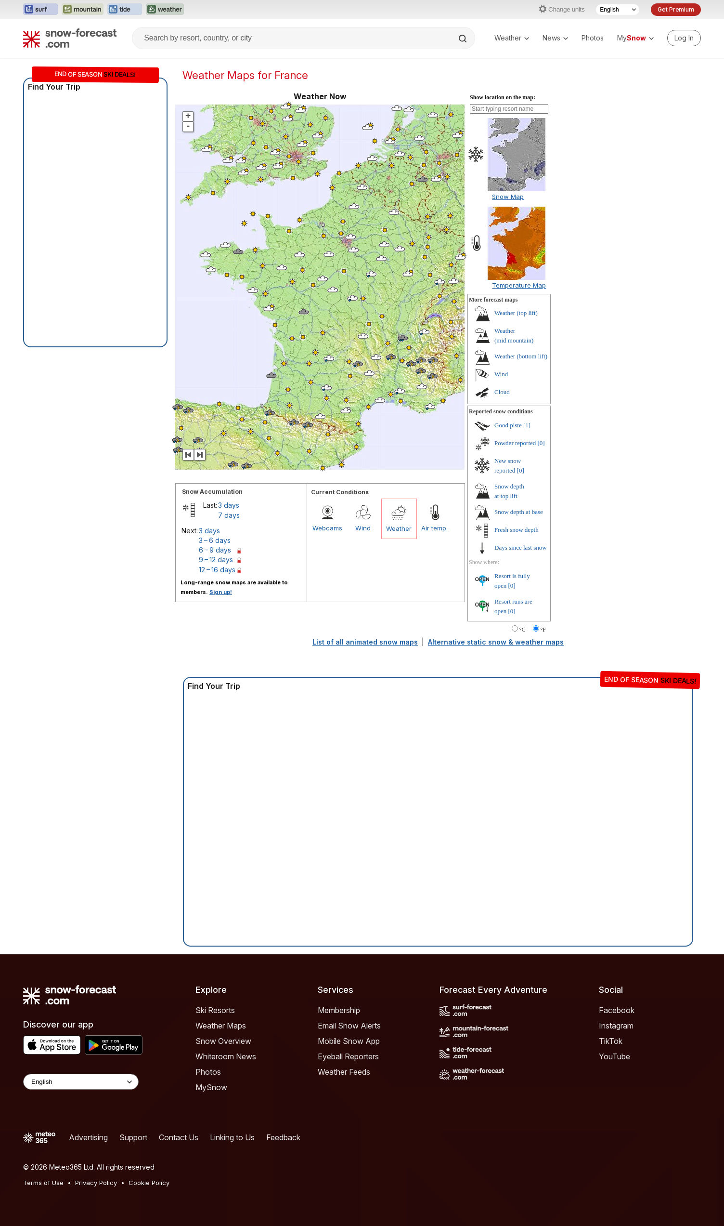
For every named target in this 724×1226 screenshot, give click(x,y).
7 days (229, 515)
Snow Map (508, 196)
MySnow (211, 1087)
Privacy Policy (96, 1182)
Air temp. (434, 528)
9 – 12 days (216, 559)
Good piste (508, 425)
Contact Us (178, 1137)
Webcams (327, 528)
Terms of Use (43, 1182)
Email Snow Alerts (349, 1025)
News (555, 38)
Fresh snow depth (516, 529)
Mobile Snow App (349, 1041)
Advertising (88, 1137)
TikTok (610, 1041)
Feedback (283, 1137)
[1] (526, 425)
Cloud (502, 391)
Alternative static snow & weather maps (496, 642)
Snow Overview (223, 1041)
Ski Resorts (215, 1010)
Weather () (516, 312)
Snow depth (518, 511)
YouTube (614, 1056)
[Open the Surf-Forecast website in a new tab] (40, 9)
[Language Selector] (617, 9)
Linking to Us (232, 1137)
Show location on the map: (502, 97)
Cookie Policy (149, 1182)
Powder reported (515, 443)
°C (522, 629)
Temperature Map (519, 285)
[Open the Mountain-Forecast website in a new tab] (82, 9)
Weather (511, 38)
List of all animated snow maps (365, 642)
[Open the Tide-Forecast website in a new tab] (124, 9)
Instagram (616, 1025)
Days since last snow (520, 547)
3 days (228, 505)
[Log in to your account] (684, 38)
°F (543, 629)
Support (133, 1137)
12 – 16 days (217, 570)
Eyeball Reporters (348, 1056)
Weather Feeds (344, 1072)
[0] (541, 443)
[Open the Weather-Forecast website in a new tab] (165, 9)
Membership (339, 1010)
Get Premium (676, 9)
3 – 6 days (215, 540)
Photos (593, 38)
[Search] (463, 38)
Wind (363, 528)
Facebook (616, 1010)
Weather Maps (220, 1025)
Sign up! (220, 592)
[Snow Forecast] (69, 38)
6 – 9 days (215, 550)
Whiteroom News (225, 1056)
